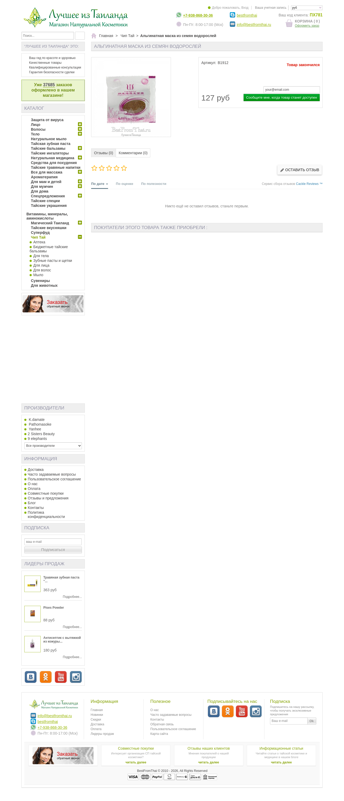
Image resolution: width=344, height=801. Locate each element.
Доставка (36, 469)
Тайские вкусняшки (48, 228)
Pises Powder (53, 607)
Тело (35, 134)
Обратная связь (162, 724)
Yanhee (34, 429)
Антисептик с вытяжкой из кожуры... (62, 639)
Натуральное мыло (49, 139)
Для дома (39, 191)
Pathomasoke (40, 424)
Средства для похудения (54, 163)
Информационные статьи (281, 748)
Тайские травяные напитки (55, 167)
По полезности (153, 184)
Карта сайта (159, 734)
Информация (40, 458)
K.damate (36, 419)
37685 (49, 85)
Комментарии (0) (133, 153)
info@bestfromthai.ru (254, 24)
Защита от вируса (47, 120)
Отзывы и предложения (48, 498)
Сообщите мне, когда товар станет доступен (281, 97)
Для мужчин (42, 186)
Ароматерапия (44, 177)
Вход (244, 8)
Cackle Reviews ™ (309, 184)
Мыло (38, 275)
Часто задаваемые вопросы (52, 474)
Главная (97, 710)
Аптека (39, 242)
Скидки (96, 719)
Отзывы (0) (103, 153)
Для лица (41, 265)
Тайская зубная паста (50, 144)
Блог (32, 503)
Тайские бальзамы (48, 148)
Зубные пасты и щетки (52, 260)
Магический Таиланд (50, 223)
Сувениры (40, 281)
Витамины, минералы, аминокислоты (47, 216)
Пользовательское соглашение (54, 479)
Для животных (44, 285)
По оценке (124, 184)
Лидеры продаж (44, 563)
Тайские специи (45, 201)
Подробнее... (72, 597)
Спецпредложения (48, 196)
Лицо (35, 124)
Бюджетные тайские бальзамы (49, 249)
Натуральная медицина (52, 158)
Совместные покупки (46, 493)
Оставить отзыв (299, 170)
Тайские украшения (49, 205)
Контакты (36, 508)
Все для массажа (46, 172)
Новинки (97, 715)
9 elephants (37, 438)
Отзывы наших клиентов (209, 748)
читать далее (135, 762)
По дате (99, 185)
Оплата (34, 488)
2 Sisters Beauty (41, 434)
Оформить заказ (307, 26)
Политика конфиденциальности (46, 514)
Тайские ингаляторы (50, 153)
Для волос (42, 270)
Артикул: (208, 63)
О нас (33, 484)
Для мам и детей (46, 182)
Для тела (41, 256)
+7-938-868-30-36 (198, 15)
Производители (44, 408)
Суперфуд (40, 232)
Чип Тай (38, 237)
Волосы (38, 129)
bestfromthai (247, 15)
